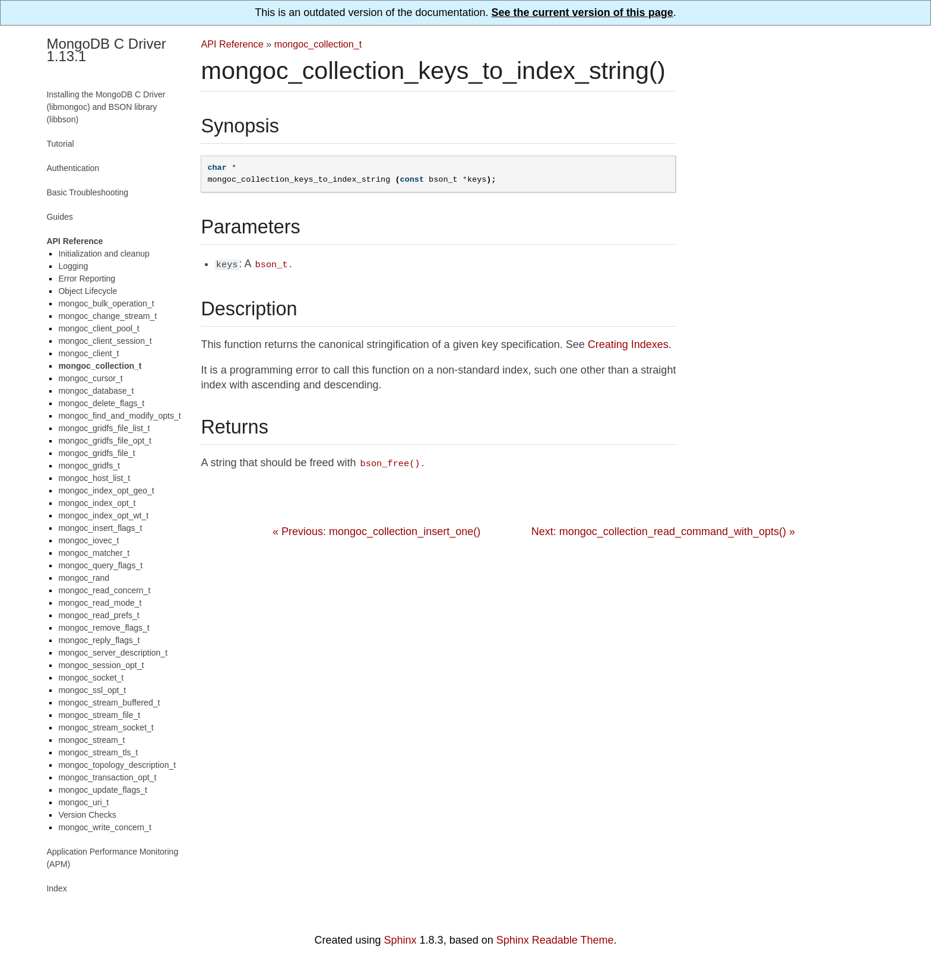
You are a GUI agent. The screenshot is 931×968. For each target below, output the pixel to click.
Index (56, 888)
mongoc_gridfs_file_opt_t (104, 440)
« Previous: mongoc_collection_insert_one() (376, 529)
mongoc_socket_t (91, 677)
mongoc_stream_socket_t (105, 727)
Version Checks (87, 815)
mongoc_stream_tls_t (98, 752)
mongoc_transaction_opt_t (107, 777)
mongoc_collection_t (318, 44)
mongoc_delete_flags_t (101, 403)
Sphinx (400, 940)
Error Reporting (86, 278)
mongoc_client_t (88, 353)
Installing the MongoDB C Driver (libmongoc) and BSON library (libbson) (105, 107)
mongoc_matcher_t (93, 553)
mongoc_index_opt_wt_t (103, 515)
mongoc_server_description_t (112, 652)
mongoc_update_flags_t (102, 790)
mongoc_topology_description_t (117, 765)
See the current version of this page (582, 12)
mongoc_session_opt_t (101, 665)
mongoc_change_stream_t (107, 316)
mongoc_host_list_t (94, 478)
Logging (73, 266)
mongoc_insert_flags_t (100, 528)
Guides (59, 217)
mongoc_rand (83, 578)
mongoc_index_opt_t (96, 503)
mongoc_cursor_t (90, 378)
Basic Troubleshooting (87, 192)
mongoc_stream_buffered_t (109, 702)
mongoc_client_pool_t (98, 328)
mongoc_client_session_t (104, 341)
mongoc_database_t (96, 391)
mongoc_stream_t (91, 740)
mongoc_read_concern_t (104, 590)
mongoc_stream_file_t (99, 715)
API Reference (232, 44)
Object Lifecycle (87, 291)
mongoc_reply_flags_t (99, 640)
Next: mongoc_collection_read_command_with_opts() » (663, 529)
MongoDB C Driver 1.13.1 (106, 50)
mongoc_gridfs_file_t (96, 453)
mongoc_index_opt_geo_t (106, 490)
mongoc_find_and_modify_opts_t (119, 415)
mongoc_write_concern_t (104, 827)
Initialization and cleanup (103, 253)
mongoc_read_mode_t (99, 603)
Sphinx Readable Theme (555, 940)
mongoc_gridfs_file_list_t (104, 428)
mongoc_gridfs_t (89, 465)
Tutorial (60, 143)
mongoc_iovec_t (88, 540)
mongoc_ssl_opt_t (92, 690)
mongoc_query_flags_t (100, 565)
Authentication (72, 168)
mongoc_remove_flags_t (103, 627)
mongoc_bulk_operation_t (106, 303)
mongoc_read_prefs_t (98, 615)
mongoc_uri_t (83, 802)
